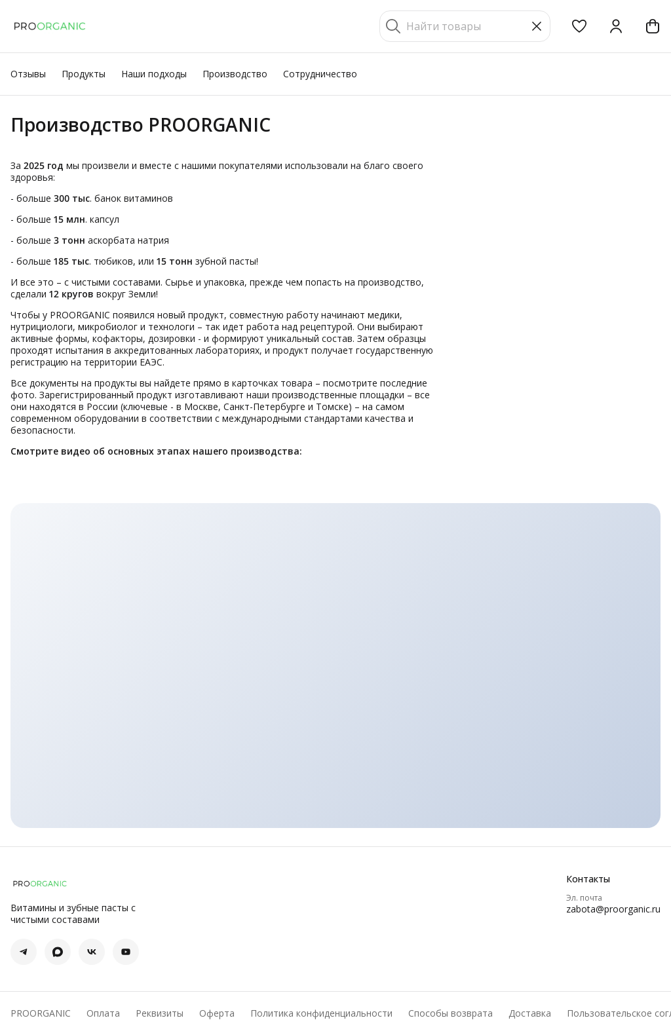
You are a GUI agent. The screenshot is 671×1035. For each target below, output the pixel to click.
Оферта (217, 1013)
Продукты (83, 73)
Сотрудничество (320, 73)
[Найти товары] (465, 26)
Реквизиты (159, 1013)
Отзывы (28, 73)
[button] (579, 26)
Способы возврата (450, 1013)
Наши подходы (154, 73)
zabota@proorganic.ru (613, 909)
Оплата (103, 1013)
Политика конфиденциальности (321, 1013)
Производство (234, 73)
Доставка (529, 1013)
